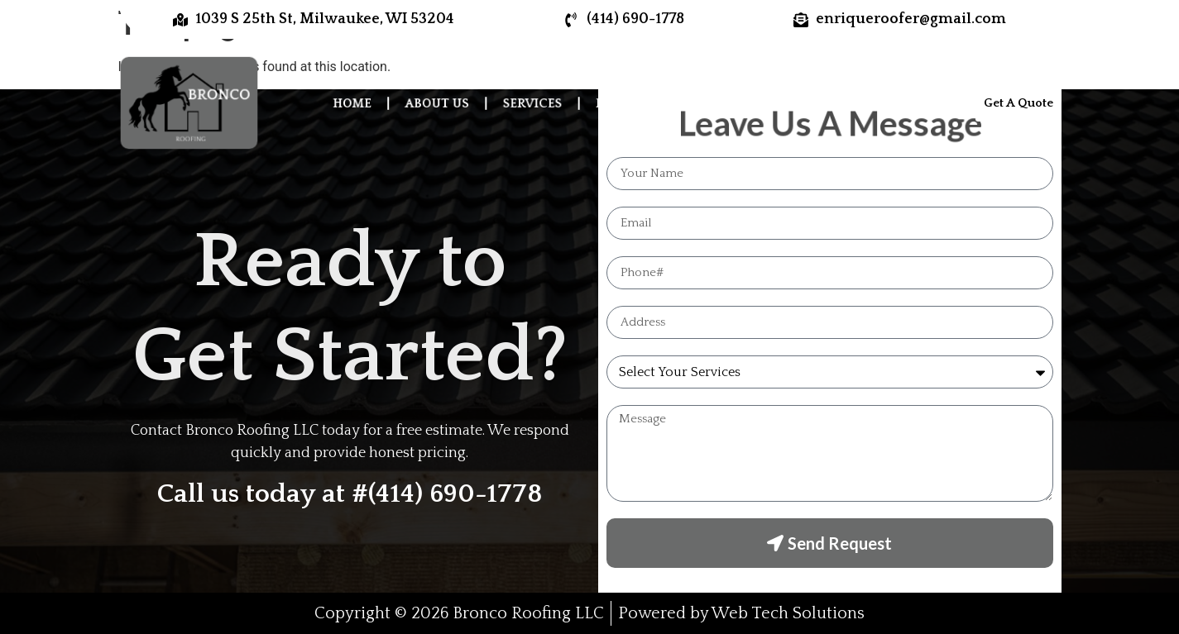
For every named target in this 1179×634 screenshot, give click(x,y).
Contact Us (856, 103)
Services (534, 103)
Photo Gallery (646, 103)
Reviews (756, 103)
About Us (444, 103)
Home (362, 103)
